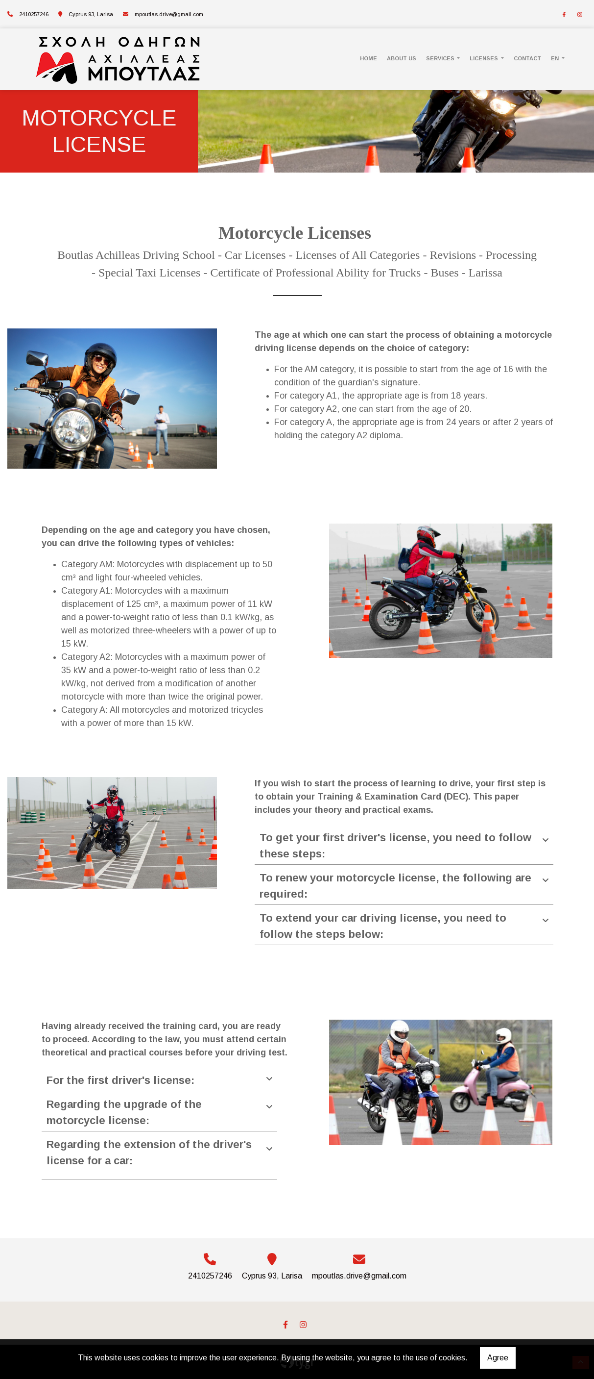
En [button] (555, 58)
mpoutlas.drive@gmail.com (169, 14)
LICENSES (484, 58)
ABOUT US (401, 58)
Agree (497, 1358)
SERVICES (441, 58)
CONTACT (527, 58)
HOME (368, 58)
